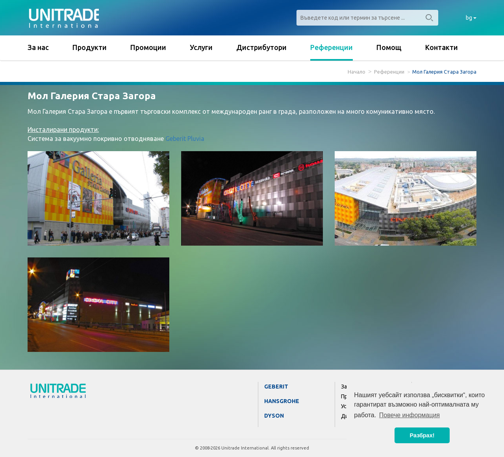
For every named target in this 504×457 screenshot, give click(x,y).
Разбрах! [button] (422, 435)
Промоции (148, 47)
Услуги (201, 47)
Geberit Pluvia (184, 138)
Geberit (276, 386)
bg (471, 18)
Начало (356, 71)
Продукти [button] (89, 47)
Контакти (441, 47)
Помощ (389, 47)
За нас (38, 47)
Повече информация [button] (409, 415)
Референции (331, 47)
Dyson (274, 416)
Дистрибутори (261, 47)
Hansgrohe (281, 401)
